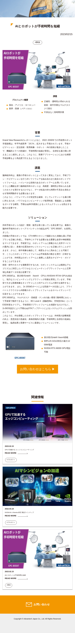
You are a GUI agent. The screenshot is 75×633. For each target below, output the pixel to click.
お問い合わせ (41, 604)
